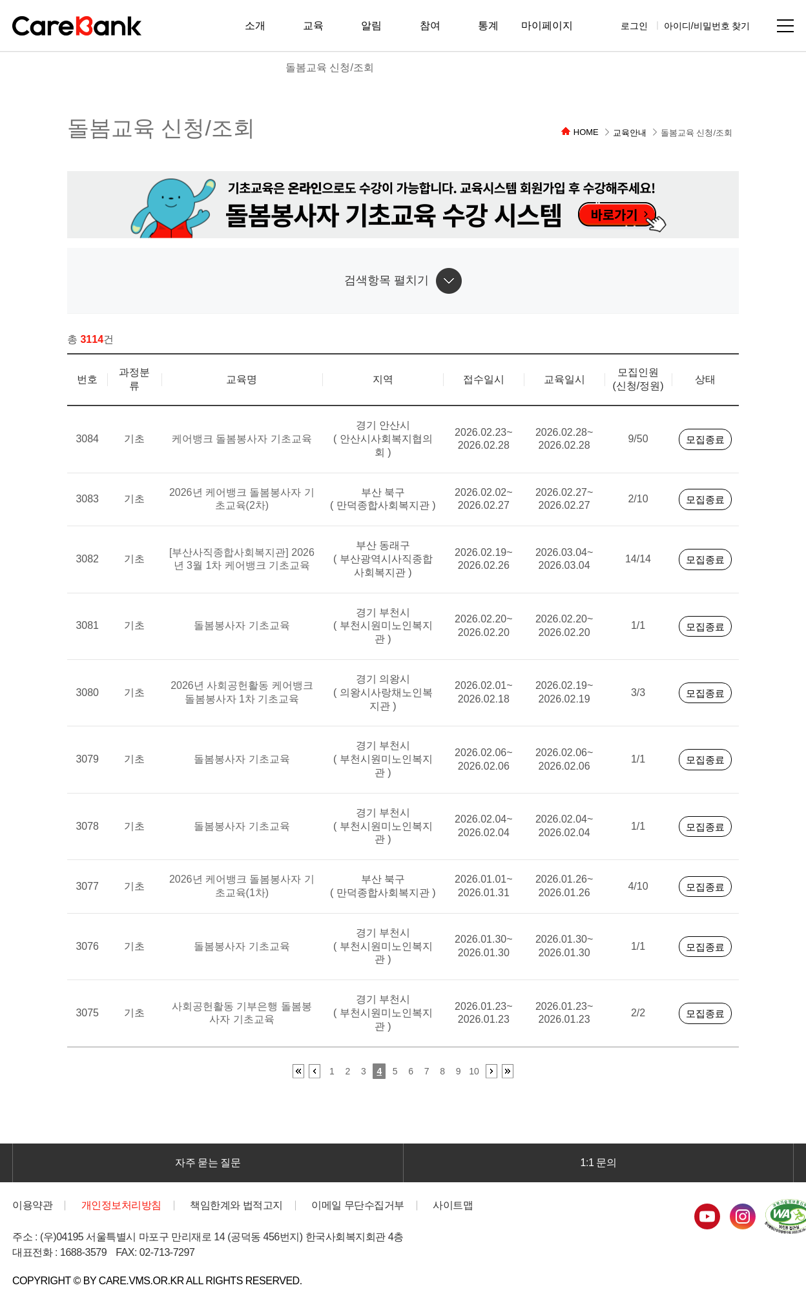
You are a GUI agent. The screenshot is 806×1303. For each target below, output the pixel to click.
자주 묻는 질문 (207, 1162)
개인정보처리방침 (121, 1205)
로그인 (634, 25)
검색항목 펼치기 (386, 280)
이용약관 (32, 1205)
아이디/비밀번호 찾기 (707, 25)
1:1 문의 (599, 1162)
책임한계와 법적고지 (236, 1205)
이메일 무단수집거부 (357, 1205)
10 (474, 1071)
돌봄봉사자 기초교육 (241, 625)
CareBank (76, 26)
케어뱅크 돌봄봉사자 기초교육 (242, 438)
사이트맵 (785, 25)
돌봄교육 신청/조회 (329, 67)
